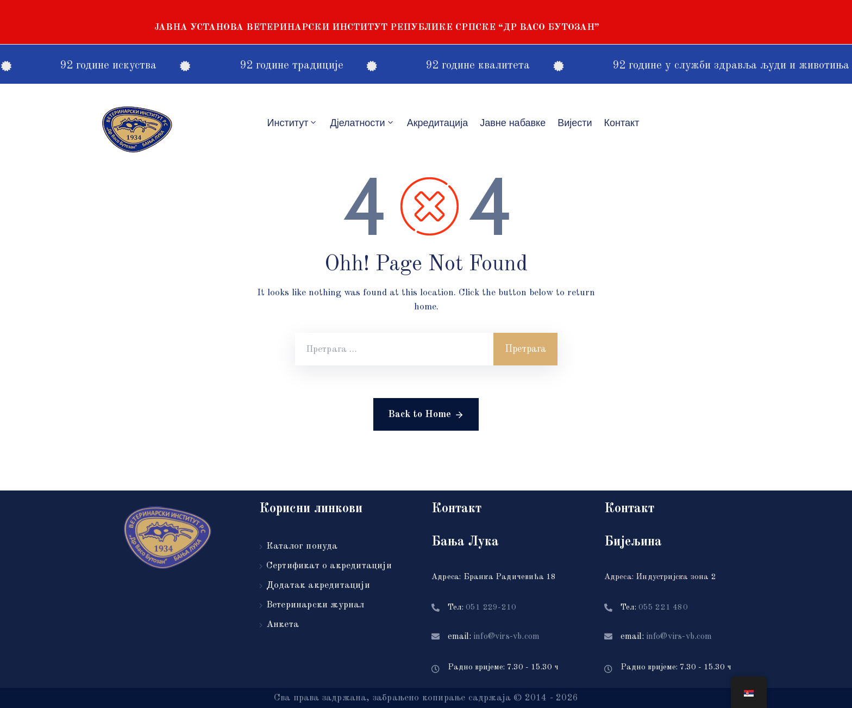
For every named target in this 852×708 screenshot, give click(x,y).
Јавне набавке (513, 122)
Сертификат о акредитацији (329, 565)
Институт (292, 122)
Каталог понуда (302, 546)
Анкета (282, 624)
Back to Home (426, 414)
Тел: (482, 608)
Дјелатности (362, 122)
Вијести (574, 122)
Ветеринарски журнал (315, 605)
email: (494, 636)
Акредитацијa (437, 122)
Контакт (622, 122)
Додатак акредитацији (318, 585)
